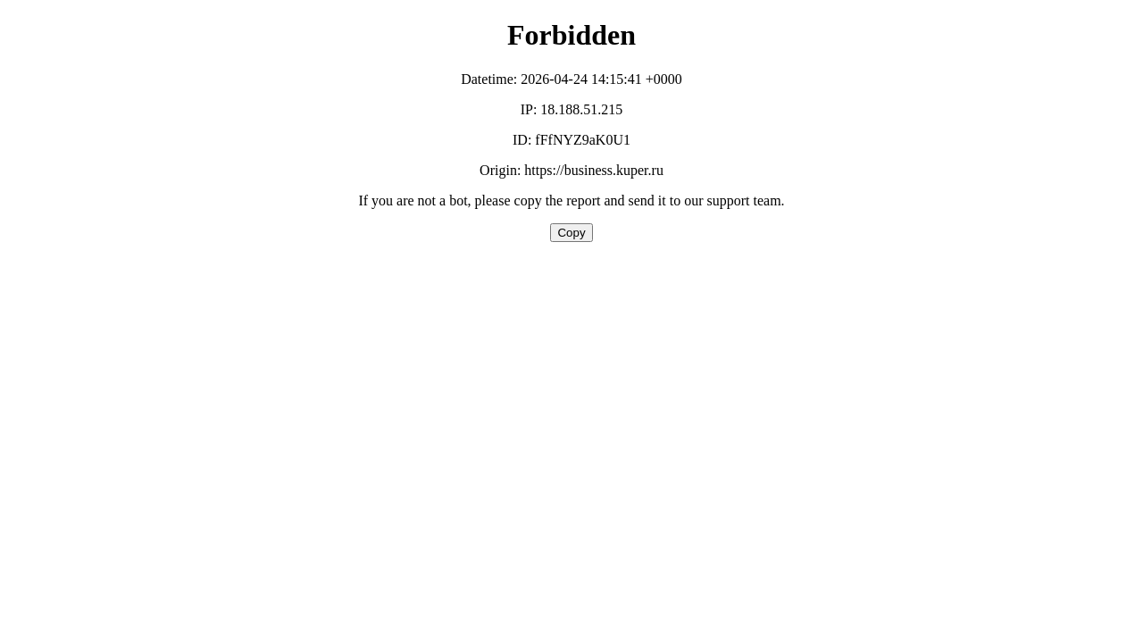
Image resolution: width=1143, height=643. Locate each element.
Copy (571, 232)
